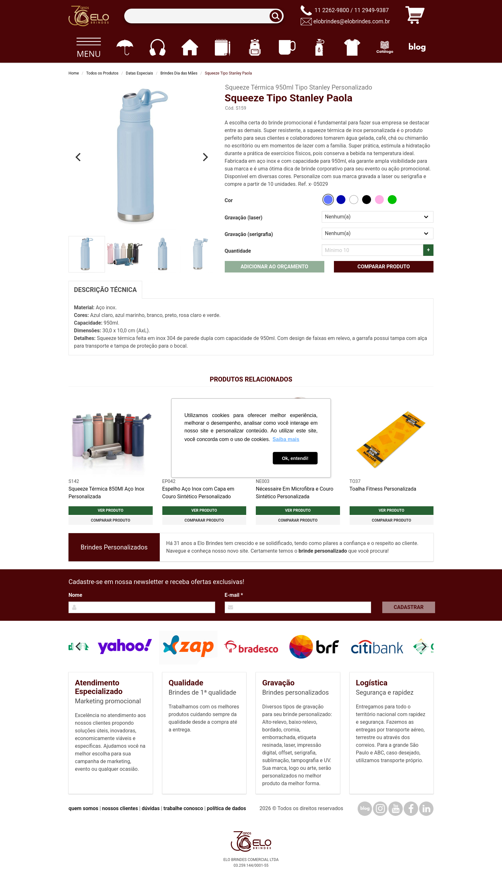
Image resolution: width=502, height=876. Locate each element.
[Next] (205, 157)
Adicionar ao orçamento (274, 267)
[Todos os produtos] (89, 47)
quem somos (83, 808)
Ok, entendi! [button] (295, 458)
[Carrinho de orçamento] (415, 16)
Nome (75, 595)
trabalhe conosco (183, 808)
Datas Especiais (139, 73)
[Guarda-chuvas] (125, 47)
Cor (229, 200)
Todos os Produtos (102, 73)
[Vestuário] (352, 47)
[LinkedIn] (426, 808)
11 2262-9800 (331, 10)
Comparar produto (383, 267)
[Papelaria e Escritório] (222, 47)
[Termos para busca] (203, 16)
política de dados (226, 808)
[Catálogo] (384, 47)
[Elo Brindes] (89, 16)
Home (74, 73)
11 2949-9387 (371, 10)
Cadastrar (409, 607)
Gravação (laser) (244, 218)
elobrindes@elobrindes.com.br (351, 21)
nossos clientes (120, 808)
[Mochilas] (255, 47)
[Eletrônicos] (157, 47)
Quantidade (238, 251)
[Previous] (79, 157)
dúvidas (151, 808)
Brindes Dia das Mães (179, 73)
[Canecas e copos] (287, 47)
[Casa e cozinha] (190, 47)
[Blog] (417, 47)
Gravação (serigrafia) (249, 234)
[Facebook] (411, 808)
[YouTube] (395, 808)
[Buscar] (278, 16)
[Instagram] (380, 808)
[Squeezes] (320, 47)
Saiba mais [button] (285, 439)
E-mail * (234, 595)
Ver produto (110, 510)
